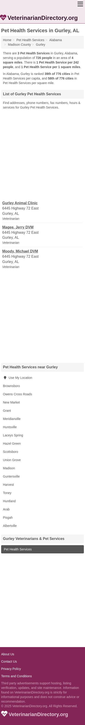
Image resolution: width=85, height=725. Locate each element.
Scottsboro (10, 452)
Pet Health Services (17, 549)
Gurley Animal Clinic (20, 203)
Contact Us (9, 661)
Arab (6, 509)
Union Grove (12, 460)
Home (7, 40)
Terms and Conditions (16, 676)
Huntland (9, 501)
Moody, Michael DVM (20, 251)
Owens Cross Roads (17, 394)
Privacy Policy (11, 669)
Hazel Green (12, 443)
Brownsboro (11, 386)
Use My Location (17, 378)
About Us (7, 654)
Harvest (8, 484)
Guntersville (11, 476)
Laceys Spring (13, 435)
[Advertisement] (42, 155)
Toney (7, 493)
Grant (7, 410)
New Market (11, 402)
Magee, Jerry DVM (18, 227)
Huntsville (10, 427)
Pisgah (8, 517)
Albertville (10, 526)
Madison (9, 468)
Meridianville (12, 419)
